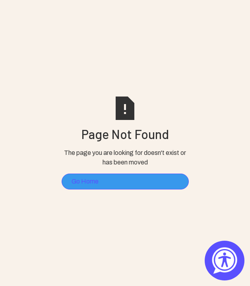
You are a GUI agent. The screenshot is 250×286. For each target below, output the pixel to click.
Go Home (85, 181)
